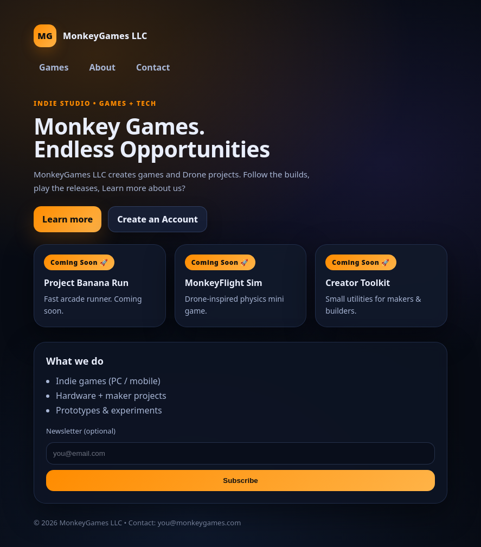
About (102, 67)
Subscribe (240, 480)
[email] (240, 453)
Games (53, 67)
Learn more (67, 219)
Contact (153, 67)
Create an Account (157, 219)
